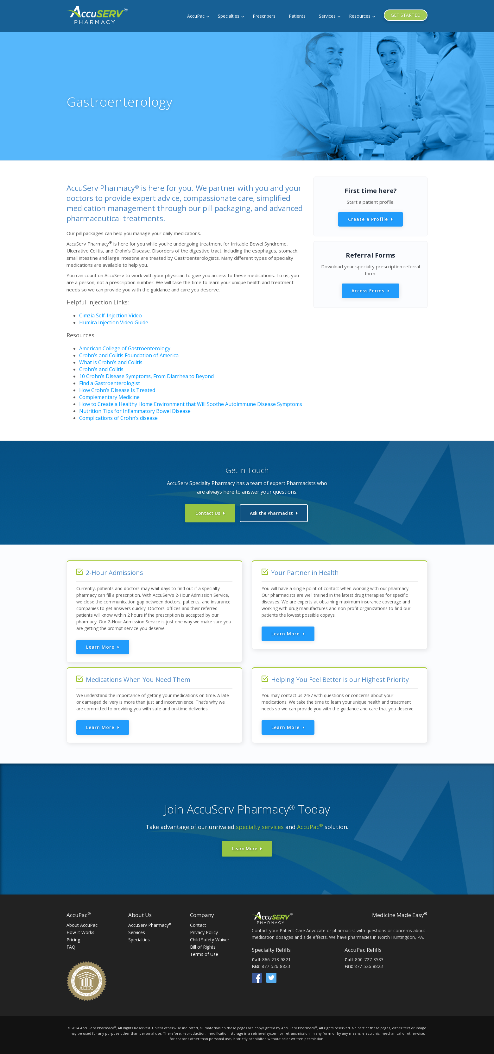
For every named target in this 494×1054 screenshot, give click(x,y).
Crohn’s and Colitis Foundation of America (129, 355)
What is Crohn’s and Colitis (110, 362)
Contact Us (207, 513)
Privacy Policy (204, 932)
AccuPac (196, 16)
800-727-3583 (369, 960)
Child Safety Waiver (209, 940)
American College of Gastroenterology (124, 348)
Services (327, 16)
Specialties (228, 16)
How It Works (80, 932)
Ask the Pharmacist (271, 513)
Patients (297, 16)
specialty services (260, 827)
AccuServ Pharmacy (149, 925)
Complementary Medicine (109, 397)
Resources (359, 16)
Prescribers (264, 16)
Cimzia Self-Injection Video (110, 315)
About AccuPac (82, 925)
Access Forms (368, 291)
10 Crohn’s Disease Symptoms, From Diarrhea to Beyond (146, 376)
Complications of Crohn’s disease (118, 418)
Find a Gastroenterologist (109, 383)
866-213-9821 (276, 960)
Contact (198, 925)
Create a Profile (368, 219)
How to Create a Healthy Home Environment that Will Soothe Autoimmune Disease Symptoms (190, 404)
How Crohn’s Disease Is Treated (117, 390)
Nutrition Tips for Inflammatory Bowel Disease (135, 411)
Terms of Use (204, 954)
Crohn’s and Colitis (101, 369)
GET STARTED (406, 15)
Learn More (100, 647)
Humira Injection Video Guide (113, 322)
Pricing (73, 940)
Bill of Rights (203, 947)
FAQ (70, 947)
